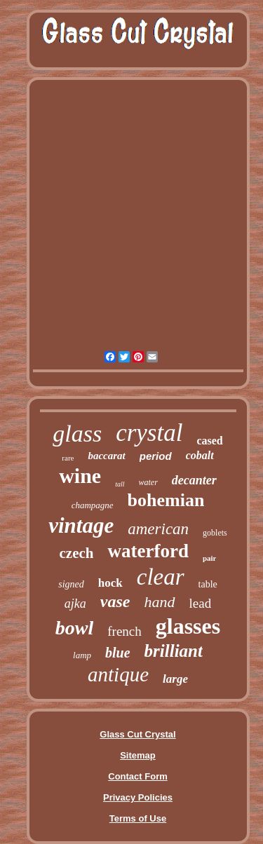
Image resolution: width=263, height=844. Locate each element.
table (207, 584)
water (148, 482)
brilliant (173, 650)
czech (77, 553)
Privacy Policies (138, 797)
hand (159, 602)
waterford (147, 550)
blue (117, 652)
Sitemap (138, 755)
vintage (81, 525)
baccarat (106, 455)
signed (71, 584)
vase (115, 601)
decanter (194, 480)
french (124, 631)
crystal (149, 433)
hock (110, 583)
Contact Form (138, 776)
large (175, 679)
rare (68, 458)
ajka (75, 604)
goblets (215, 533)
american (158, 529)
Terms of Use (137, 818)
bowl (74, 628)
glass (77, 434)
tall (119, 484)
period (156, 456)
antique (118, 674)
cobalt (200, 455)
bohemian (166, 500)
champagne (93, 505)
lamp (82, 655)
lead (200, 603)
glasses (188, 626)
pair (210, 558)
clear (160, 577)
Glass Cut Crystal (137, 734)
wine (80, 475)
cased (209, 441)
